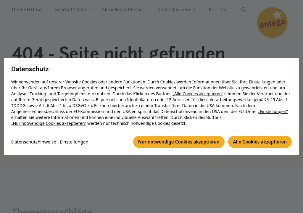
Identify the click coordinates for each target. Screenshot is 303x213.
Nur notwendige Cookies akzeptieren (174, 142)
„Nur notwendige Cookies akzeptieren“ (48, 123)
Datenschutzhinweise (35, 142)
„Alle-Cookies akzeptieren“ (198, 94)
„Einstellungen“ (273, 111)
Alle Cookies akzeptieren (258, 142)
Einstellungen (77, 142)
